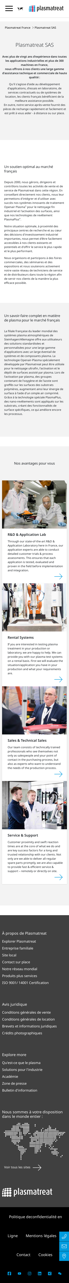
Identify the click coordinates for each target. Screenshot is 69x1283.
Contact (24, 1254)
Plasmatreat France (18, 27)
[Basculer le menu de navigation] (9, 8)
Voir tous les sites (22, 1167)
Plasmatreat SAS (45, 27)
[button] (20, 9)
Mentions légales (41, 1235)
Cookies (45, 1254)
